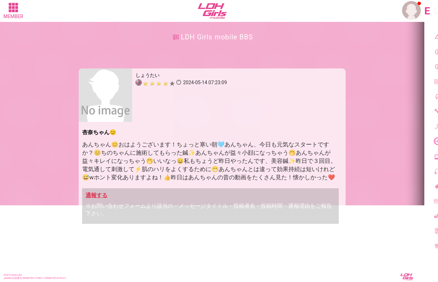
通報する (96, 195)
